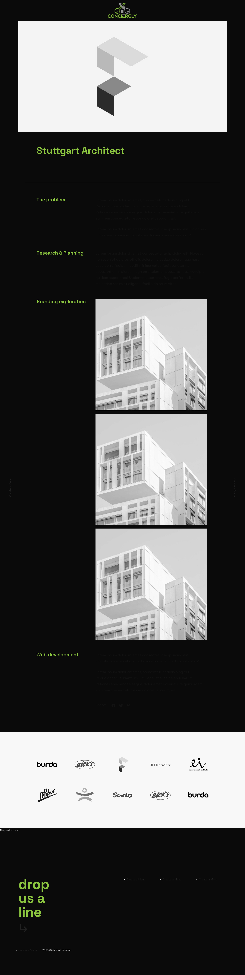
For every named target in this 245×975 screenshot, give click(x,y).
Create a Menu (10, 487)
